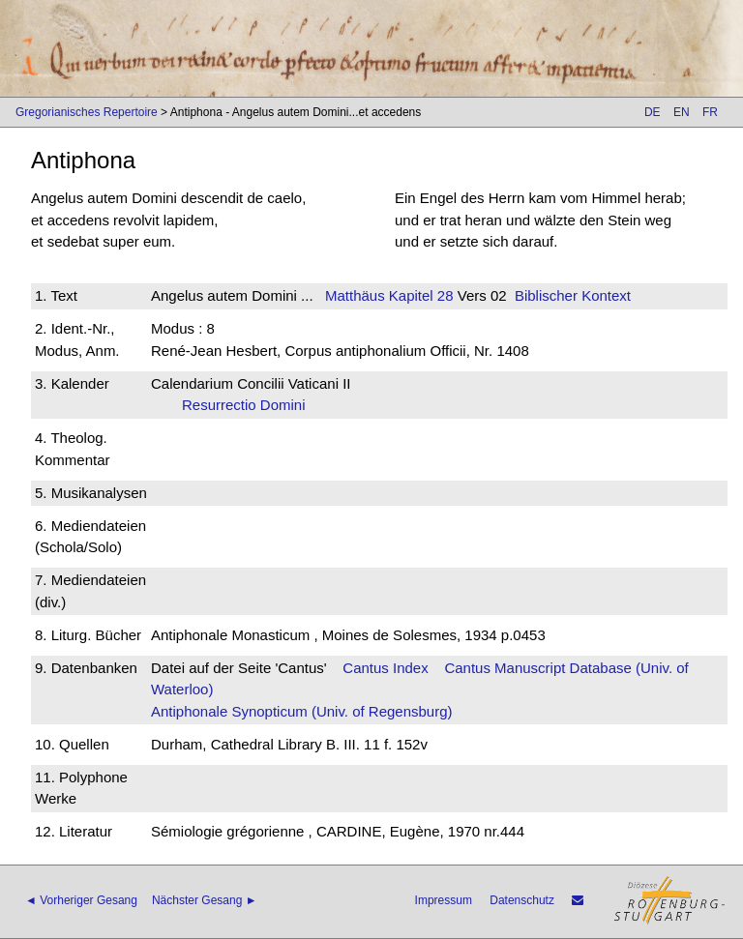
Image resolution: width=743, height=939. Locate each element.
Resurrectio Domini (249, 404)
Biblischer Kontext (573, 295)
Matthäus (355, 295)
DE (652, 112)
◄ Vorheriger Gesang (81, 900)
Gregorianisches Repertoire (86, 112)
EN (681, 112)
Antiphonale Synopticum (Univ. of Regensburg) (302, 711)
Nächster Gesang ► (204, 900)
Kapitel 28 (419, 295)
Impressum (443, 900)
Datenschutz (522, 900)
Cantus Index (385, 668)
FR (710, 112)
